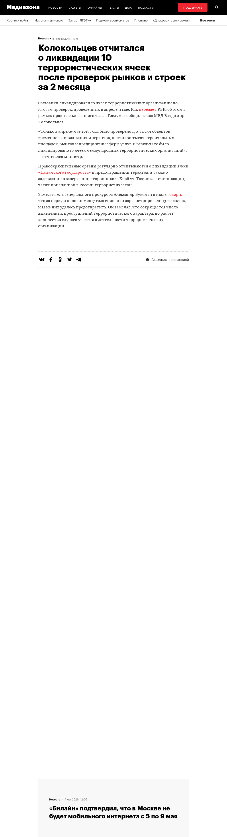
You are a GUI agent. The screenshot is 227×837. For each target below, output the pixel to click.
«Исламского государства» (64, 173)
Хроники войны (18, 19)
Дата (128, 7)
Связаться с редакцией (80, 789)
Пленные (141, 19)
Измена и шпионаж (49, 19)
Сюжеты (75, 7)
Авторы (68, 798)
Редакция (69, 781)
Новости (55, 7)
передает (148, 110)
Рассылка (124, 789)
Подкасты (146, 7)
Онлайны (95, 7)
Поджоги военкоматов (112, 19)
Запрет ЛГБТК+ (79, 19)
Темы (66, 806)
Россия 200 (126, 806)
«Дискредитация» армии (171, 19)
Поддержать (192, 7)
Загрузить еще (113, 643)
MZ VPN (123, 798)
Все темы (207, 20)
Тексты (113, 7)
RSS (122, 781)
